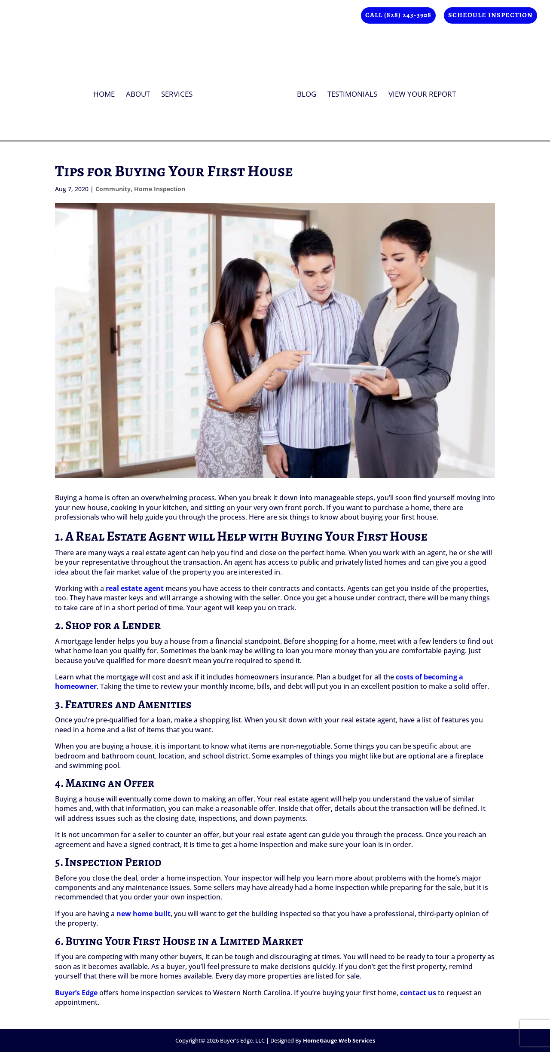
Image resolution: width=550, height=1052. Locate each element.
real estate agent (135, 588)
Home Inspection (159, 189)
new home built (143, 913)
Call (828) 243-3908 (398, 16)
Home (107, 92)
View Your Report (419, 92)
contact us (418, 992)
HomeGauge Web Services (339, 1040)
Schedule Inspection (490, 16)
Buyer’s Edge (76, 992)
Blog (303, 92)
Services (180, 92)
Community (113, 189)
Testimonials (349, 92)
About (141, 92)
